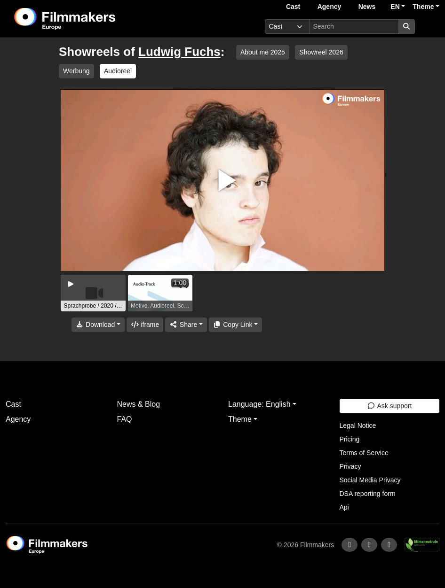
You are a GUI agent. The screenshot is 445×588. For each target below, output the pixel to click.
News (367, 6)
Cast (293, 6)
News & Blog (138, 404)
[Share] (186, 324)
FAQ (124, 419)
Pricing (350, 439)
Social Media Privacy (370, 480)
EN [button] (394, 6)
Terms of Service (364, 452)
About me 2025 (262, 52)
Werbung (76, 71)
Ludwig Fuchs (179, 52)
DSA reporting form (368, 493)
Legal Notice (358, 425)
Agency (330, 6)
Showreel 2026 (321, 52)
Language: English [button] (259, 404)
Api (344, 507)
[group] (93, 293)
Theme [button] (423, 6)
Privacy (350, 466)
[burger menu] (429, 26)
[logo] (88, 19)
